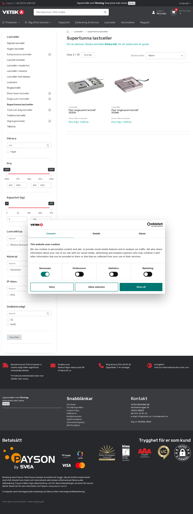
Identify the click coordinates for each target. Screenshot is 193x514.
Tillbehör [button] (11, 126)
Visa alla (88, 55)
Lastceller (110, 22)
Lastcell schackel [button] (16, 60)
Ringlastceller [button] (14, 88)
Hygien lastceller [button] (15, 48)
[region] (29, 152)
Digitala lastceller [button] (16, 43)
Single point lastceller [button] (18, 99)
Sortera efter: (138, 55)
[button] (182, 453)
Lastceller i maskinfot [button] (18, 65)
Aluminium (16, 270)
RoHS (13, 324)
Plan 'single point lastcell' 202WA (125, 111)
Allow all (141, 287)
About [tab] (142, 233)
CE (12, 320)
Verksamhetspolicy (76, 422)
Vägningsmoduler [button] (16, 121)
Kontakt (139, 398)
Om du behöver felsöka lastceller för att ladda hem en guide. (108, 44)
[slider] (7, 173)
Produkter (10, 22)
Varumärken (128, 22)
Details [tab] (96, 233)
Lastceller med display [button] (18, 76)
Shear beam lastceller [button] (18, 93)
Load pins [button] (12, 82)
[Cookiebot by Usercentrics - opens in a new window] (149, 224)
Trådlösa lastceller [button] (16, 115)
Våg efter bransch (37, 22)
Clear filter (14, 337)
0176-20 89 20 (140, 413)
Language (184, 3)
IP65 (13, 295)
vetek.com (184, 367)
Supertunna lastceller (98, 31)
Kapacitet (64, 22)
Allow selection (96, 287)
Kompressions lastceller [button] (19, 54)
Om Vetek (71, 404)
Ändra (132, 3)
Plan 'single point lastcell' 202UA (82, 111)
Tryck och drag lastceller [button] (19, 110)
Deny (52, 287)
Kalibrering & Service (87, 22)
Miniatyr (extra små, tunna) (24, 245)
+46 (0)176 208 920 (25, 3)
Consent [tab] (51, 233)
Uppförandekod (74, 419)
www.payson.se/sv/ (58, 486)
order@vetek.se (160, 416)
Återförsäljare (73, 425)
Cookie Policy (73, 410)
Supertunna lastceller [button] (20, 104)
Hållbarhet (72, 413)
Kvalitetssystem (74, 416)
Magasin (145, 22)
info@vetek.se (64, 370)
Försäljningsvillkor (75, 407)
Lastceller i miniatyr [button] (17, 71)
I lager (13, 152)
